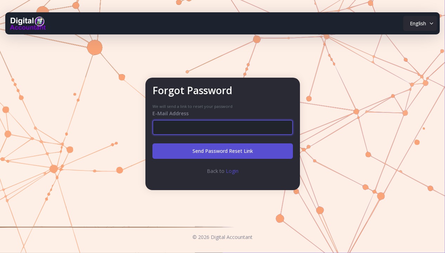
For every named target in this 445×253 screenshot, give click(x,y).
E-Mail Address (170, 113)
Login (232, 171)
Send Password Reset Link (222, 151)
